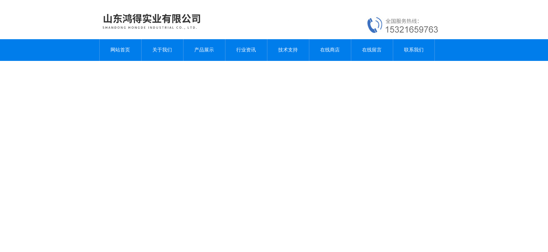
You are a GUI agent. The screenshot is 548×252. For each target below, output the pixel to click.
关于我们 (162, 49)
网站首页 (120, 49)
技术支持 (288, 49)
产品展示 (204, 49)
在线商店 (330, 49)
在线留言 (372, 49)
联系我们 (414, 49)
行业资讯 (246, 49)
